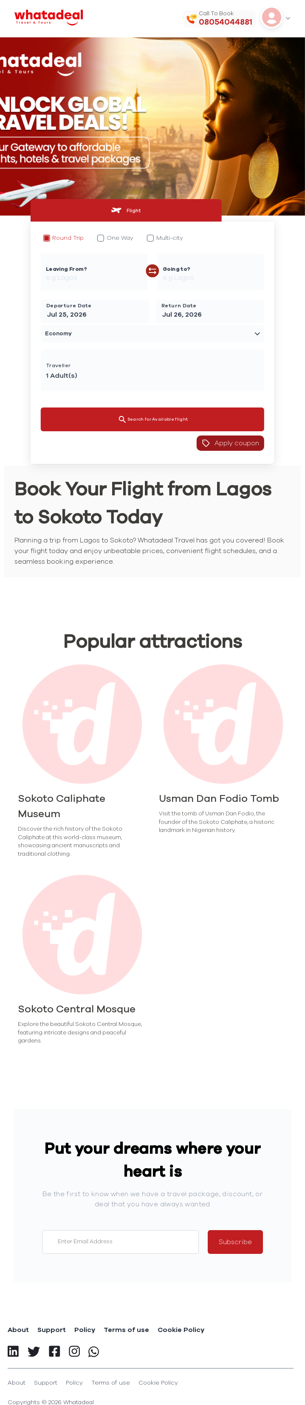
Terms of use (126, 1329)
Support (51, 1329)
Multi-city (169, 238)
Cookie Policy (181, 1329)
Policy (84, 1329)
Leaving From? (66, 269)
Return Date (178, 305)
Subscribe (235, 1242)
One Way (120, 238)
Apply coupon (230, 443)
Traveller (58, 365)
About (18, 1329)
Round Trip (68, 238)
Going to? (176, 269)
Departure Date (69, 305)
